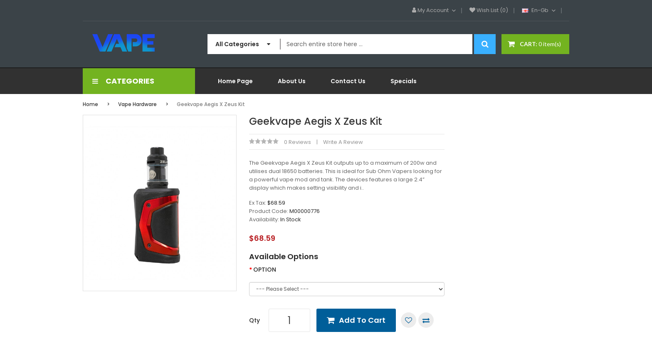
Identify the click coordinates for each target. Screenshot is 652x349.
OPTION (264, 269)
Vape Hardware (137, 104)
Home (90, 104)
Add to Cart (362, 320)
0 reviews (297, 142)
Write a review (343, 142)
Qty (254, 320)
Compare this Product (426, 320)
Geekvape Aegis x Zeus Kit (211, 104)
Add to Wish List (408, 320)
